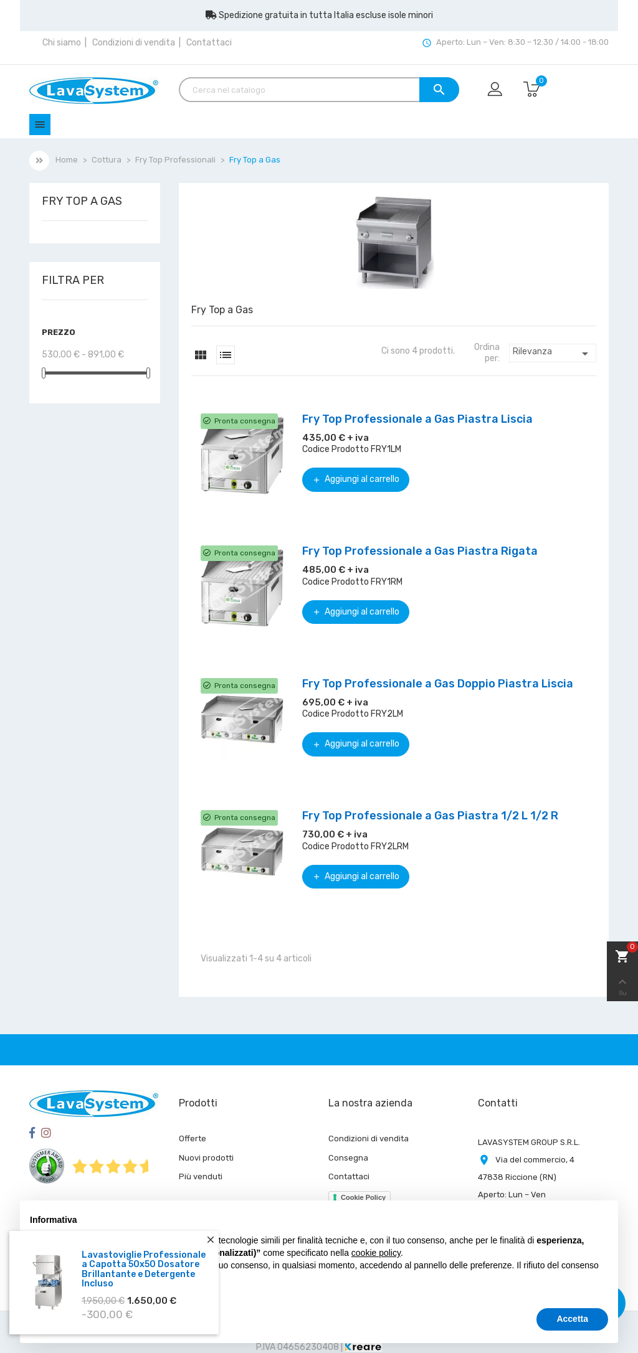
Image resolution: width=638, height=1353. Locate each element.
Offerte (192, 1138)
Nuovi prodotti (206, 1157)
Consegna (348, 1157)
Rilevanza (553, 353)
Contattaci (209, 42)
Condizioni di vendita (133, 42)
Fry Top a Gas (82, 202)
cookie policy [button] (376, 1253)
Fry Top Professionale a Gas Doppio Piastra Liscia (437, 684)
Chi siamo (61, 42)
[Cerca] (319, 89)
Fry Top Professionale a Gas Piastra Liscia (417, 419)
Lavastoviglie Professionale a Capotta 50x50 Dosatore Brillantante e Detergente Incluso (144, 1271)
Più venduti (200, 1176)
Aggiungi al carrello (355, 479)
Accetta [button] (572, 1319)
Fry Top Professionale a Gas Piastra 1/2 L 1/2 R (430, 816)
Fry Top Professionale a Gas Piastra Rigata (420, 551)
